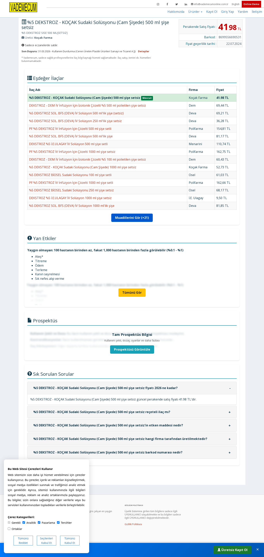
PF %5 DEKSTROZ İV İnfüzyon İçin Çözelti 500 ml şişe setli (70, 129)
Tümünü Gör (132, 292)
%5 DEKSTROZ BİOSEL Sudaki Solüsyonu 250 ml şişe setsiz (71, 190)
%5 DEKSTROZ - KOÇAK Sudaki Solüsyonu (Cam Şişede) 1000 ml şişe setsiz (82, 167)
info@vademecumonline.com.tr (210, 4)
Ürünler (195, 11)
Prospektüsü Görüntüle (132, 349)
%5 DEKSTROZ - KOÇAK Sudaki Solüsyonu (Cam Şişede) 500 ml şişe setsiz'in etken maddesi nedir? (108, 425)
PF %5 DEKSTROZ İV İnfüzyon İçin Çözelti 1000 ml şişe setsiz (72, 152)
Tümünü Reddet (23, 540)
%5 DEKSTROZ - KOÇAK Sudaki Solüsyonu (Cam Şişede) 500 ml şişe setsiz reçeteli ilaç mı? (101, 412)
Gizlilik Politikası (133, 524)
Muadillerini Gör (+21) (132, 218)
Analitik (29, 522)
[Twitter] (176, 4)
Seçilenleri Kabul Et (46, 540)
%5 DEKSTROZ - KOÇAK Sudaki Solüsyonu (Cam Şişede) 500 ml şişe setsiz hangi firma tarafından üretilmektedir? (120, 439)
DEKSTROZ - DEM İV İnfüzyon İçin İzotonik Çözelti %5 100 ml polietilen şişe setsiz (87, 159)
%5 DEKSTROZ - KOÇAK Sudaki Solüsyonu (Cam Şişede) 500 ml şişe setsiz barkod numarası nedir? (107, 452)
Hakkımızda (175, 11)
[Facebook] (167, 4)
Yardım (243, 11)
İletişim (257, 11)
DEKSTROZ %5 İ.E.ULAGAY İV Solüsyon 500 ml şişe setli (68, 144)
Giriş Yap (227, 11)
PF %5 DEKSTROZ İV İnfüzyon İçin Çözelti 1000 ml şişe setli (71, 183)
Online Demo (251, 4)
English (236, 4)
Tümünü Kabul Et (70, 540)
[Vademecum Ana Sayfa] (23, 7)
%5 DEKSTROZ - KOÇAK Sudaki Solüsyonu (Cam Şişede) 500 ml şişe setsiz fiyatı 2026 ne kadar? (105, 388)
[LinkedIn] (186, 4)
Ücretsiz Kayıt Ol (232, 550)
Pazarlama (46, 522)
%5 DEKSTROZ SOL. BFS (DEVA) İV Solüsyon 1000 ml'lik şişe (71, 206)
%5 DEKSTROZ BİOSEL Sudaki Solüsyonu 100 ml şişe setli (70, 175)
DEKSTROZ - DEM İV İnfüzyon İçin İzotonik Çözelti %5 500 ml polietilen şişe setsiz (87, 105)
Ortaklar (15, 529)
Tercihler (64, 522)
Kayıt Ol (211, 11)
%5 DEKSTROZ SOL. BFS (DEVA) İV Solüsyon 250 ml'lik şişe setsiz (75, 121)
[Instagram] (158, 4)
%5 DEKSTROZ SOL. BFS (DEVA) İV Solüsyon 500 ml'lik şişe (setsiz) (76, 113)
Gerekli (14, 522)
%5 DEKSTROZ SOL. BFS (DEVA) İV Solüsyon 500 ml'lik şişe (71, 136)
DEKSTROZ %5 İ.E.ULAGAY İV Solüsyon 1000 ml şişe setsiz (70, 198)
